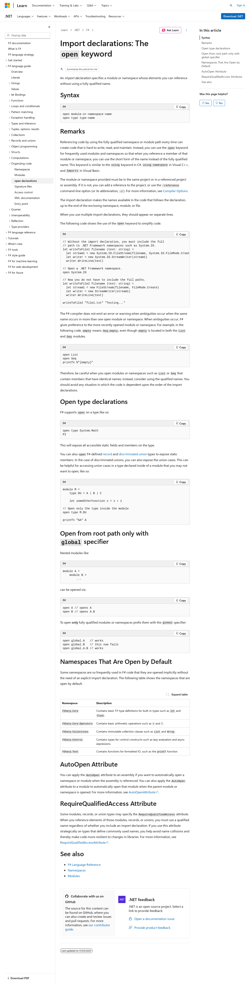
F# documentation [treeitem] (19, 43)
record (107, 454)
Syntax (206, 37)
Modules (74, 876)
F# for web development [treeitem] (23, 267)
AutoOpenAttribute (142, 792)
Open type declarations (216, 48)
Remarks (207, 43)
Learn (64, 30)
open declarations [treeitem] (25, 181)
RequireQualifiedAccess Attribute (222, 77)
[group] (125, 273)
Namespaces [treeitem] (22, 169)
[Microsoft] (7, 5)
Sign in (241, 5)
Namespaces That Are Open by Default (221, 64)
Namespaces (77, 870)
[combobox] (27, 35)
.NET (77, 30)
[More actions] (186, 30)
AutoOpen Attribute (214, 71)
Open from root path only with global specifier (221, 55)
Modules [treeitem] (19, 175)
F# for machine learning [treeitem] (22, 261)
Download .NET (233, 16)
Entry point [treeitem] (21, 204)
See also (207, 82)
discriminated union (133, 454)
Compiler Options (175, 191)
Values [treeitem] (15, 89)
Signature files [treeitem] (23, 186)
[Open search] (231, 5)
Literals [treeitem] (15, 77)
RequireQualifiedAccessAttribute (83, 842)
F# (87, 30)
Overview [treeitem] (17, 71)
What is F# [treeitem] (14, 49)
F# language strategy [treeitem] (21, 54)
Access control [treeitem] (23, 192)
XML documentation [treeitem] (27, 198)
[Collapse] (49, 27)
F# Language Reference (84, 864)
